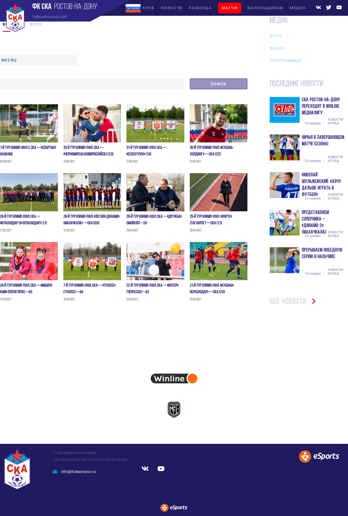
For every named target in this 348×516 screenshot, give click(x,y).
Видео (277, 48)
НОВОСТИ (171, 8)
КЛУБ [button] (148, 8)
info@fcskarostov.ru (74, 471)
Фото (276, 35)
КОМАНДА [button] (200, 8)
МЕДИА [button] (298, 8)
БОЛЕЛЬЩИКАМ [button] (265, 8)
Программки (285, 61)
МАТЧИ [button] (229, 8)
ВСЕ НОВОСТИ (294, 302)
